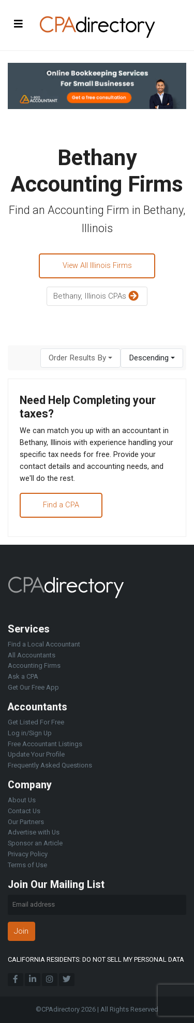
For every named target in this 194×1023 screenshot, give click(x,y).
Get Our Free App (33, 687)
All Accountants (31, 655)
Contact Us (24, 811)
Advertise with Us (33, 832)
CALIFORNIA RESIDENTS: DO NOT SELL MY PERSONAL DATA (96, 959)
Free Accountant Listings (45, 744)
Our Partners (26, 822)
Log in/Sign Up (30, 733)
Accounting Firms (34, 665)
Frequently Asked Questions (50, 765)
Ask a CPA (23, 676)
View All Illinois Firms (97, 265)
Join (21, 931)
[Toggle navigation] (18, 23)
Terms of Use (27, 865)
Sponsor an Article (35, 843)
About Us (22, 800)
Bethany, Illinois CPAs (97, 296)
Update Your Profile (36, 754)
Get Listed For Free (36, 722)
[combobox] (80, 358)
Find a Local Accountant (44, 644)
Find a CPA (61, 505)
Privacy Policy (28, 854)
